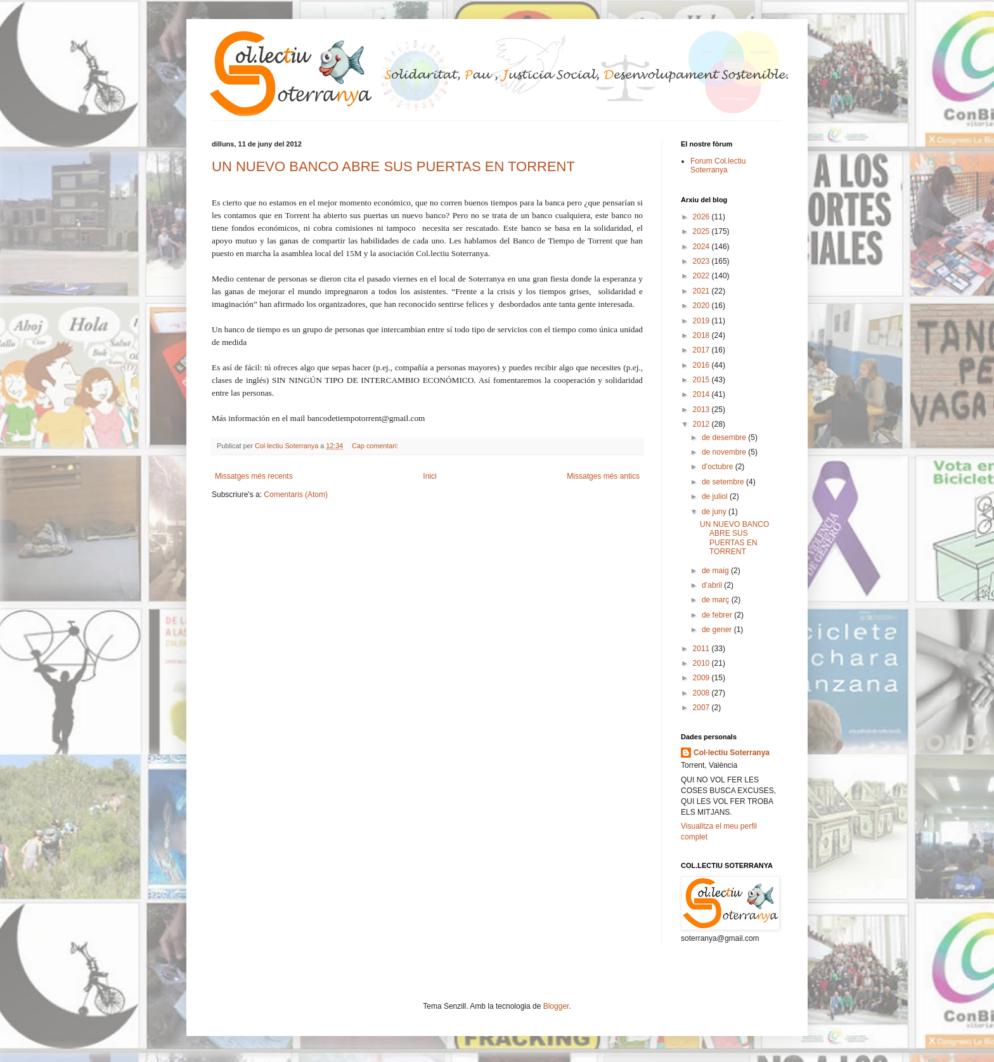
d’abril (713, 585)
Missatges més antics (603, 476)
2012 (702, 424)
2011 (702, 648)
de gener (718, 629)
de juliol (716, 496)
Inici (429, 476)
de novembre (725, 452)
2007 (702, 707)
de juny (715, 511)
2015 (702, 379)
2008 (702, 693)
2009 (702, 677)
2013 (702, 409)
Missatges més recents (254, 476)
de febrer (718, 615)
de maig (716, 570)
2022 (702, 275)
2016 (702, 365)
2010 (702, 663)
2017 (702, 350)
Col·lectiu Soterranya (732, 752)
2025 (702, 231)
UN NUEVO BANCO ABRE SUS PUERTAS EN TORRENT (393, 166)
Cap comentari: (376, 446)
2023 (702, 261)
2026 (702, 216)
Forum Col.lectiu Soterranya (718, 165)
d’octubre (718, 466)
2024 (702, 246)
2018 (702, 335)
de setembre (724, 481)
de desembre (725, 437)
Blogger (556, 1006)
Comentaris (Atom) (296, 494)
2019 (702, 320)
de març (717, 599)
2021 (702, 291)
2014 (702, 394)
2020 (702, 305)
